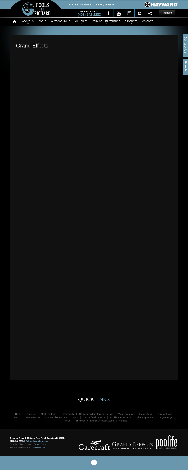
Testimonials (68, 414)
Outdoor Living (60, 21)
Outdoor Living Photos (56, 417)
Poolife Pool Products (120, 417)
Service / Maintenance (106, 21)
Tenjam (66, 420)
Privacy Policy (40, 444)
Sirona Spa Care (145, 417)
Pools (42, 21)
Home (15, 21)
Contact (147, 21)
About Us (27, 21)
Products (131, 21)
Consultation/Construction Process (96, 414)
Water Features (126, 414)
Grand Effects (145, 414)
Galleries (81, 21)
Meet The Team (48, 414)
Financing (185, 67)
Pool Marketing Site (37, 447)
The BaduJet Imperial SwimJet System (95, 420)
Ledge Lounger (165, 417)
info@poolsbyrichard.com (36, 441)
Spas (75, 417)
